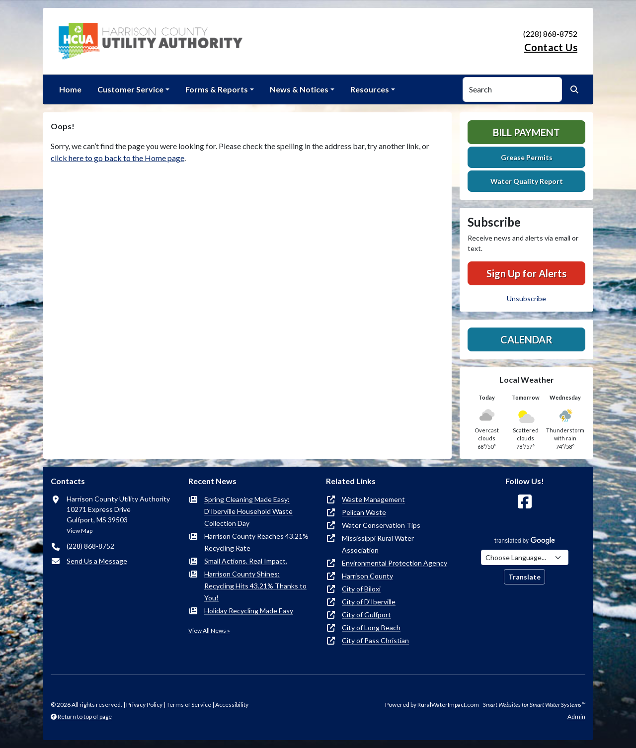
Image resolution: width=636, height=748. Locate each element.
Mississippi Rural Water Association (378, 544)
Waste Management (373, 499)
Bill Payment (526, 132)
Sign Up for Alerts (526, 273)
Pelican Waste (364, 512)
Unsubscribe (526, 298)
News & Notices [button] (299, 89)
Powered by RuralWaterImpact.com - (485, 704)
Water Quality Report (526, 181)
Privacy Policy (144, 704)
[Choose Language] (524, 557)
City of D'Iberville (369, 601)
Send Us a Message (97, 561)
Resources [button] (369, 89)
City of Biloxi (361, 588)
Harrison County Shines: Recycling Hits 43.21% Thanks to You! (255, 586)
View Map (79, 530)
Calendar (526, 339)
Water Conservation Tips (381, 525)
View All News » (209, 630)
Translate (524, 577)
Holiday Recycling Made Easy (248, 610)
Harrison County (367, 576)
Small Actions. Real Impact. (245, 561)
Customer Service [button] (130, 89)
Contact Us (550, 47)
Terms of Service (188, 704)
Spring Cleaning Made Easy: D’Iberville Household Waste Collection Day (248, 511)
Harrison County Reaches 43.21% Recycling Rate (256, 542)
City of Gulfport (366, 614)
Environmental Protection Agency (394, 563)
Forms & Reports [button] (216, 89)
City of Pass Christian (375, 640)
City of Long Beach (371, 627)
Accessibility (231, 704)
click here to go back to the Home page (117, 158)
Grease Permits (527, 157)
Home (70, 89)
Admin (576, 716)
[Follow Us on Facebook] (525, 502)
